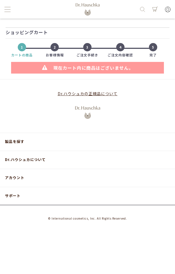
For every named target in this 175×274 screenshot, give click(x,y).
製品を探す (14, 141)
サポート (13, 195)
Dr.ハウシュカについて (25, 159)
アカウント (14, 177)
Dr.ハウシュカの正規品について (88, 93)
